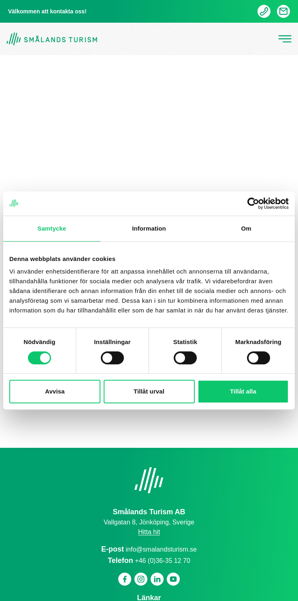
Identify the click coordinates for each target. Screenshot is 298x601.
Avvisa (54, 391)
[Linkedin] (157, 579)
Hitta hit (149, 531)
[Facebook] (124, 579)
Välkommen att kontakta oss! (47, 11)
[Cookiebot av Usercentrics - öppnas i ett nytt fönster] (253, 203)
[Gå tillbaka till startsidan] (51, 39)
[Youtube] (173, 579)
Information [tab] (149, 228)
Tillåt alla (243, 391)
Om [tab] (246, 228)
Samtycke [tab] (52, 228)
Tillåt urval (149, 391)
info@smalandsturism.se (161, 549)
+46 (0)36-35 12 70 (162, 560)
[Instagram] (140, 579)
